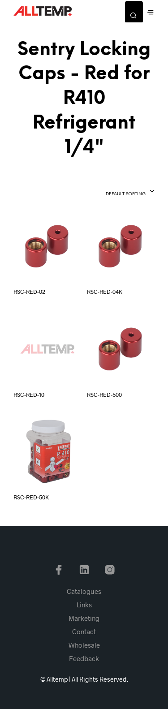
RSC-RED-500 (104, 394)
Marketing (84, 618)
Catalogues (84, 591)
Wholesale (84, 645)
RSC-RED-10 (28, 394)
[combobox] (114, 192)
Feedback (84, 658)
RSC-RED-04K (104, 291)
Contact (84, 631)
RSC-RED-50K (31, 497)
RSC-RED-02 (29, 291)
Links (84, 605)
